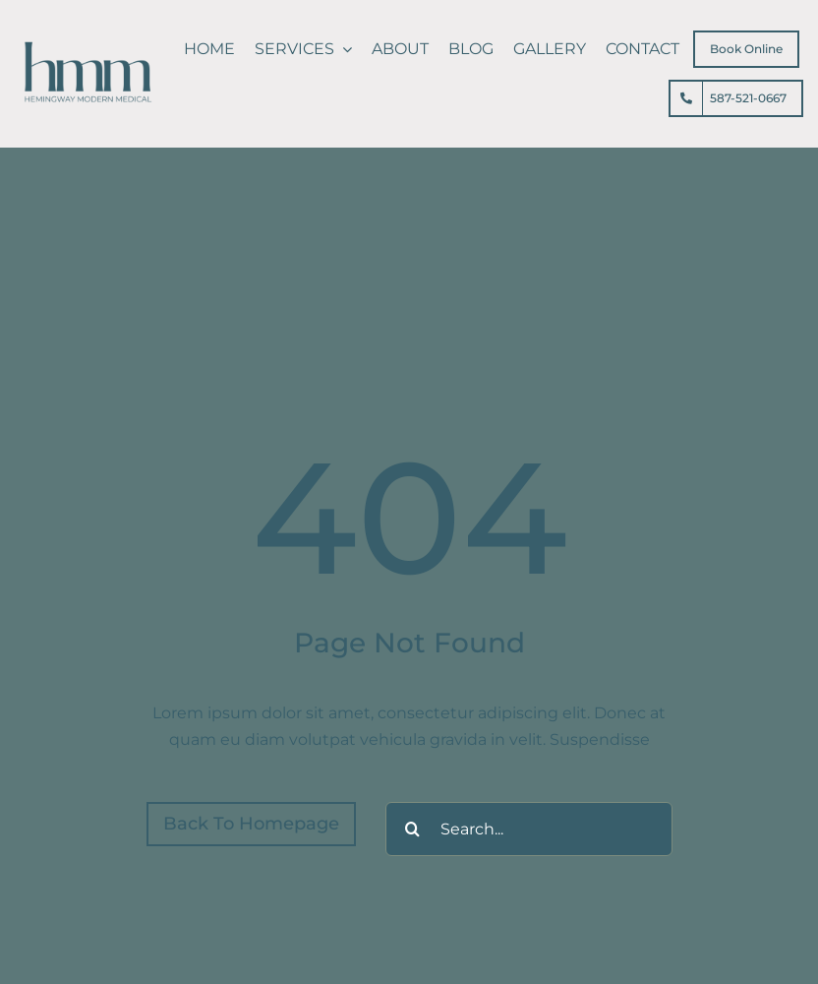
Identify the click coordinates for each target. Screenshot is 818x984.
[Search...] (528, 829)
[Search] (412, 829)
